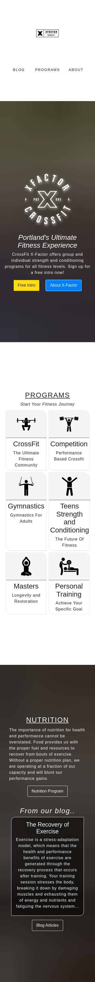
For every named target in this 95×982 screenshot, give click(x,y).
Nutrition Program (47, 791)
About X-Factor (63, 285)
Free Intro (26, 285)
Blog (19, 70)
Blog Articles (47, 925)
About (76, 70)
